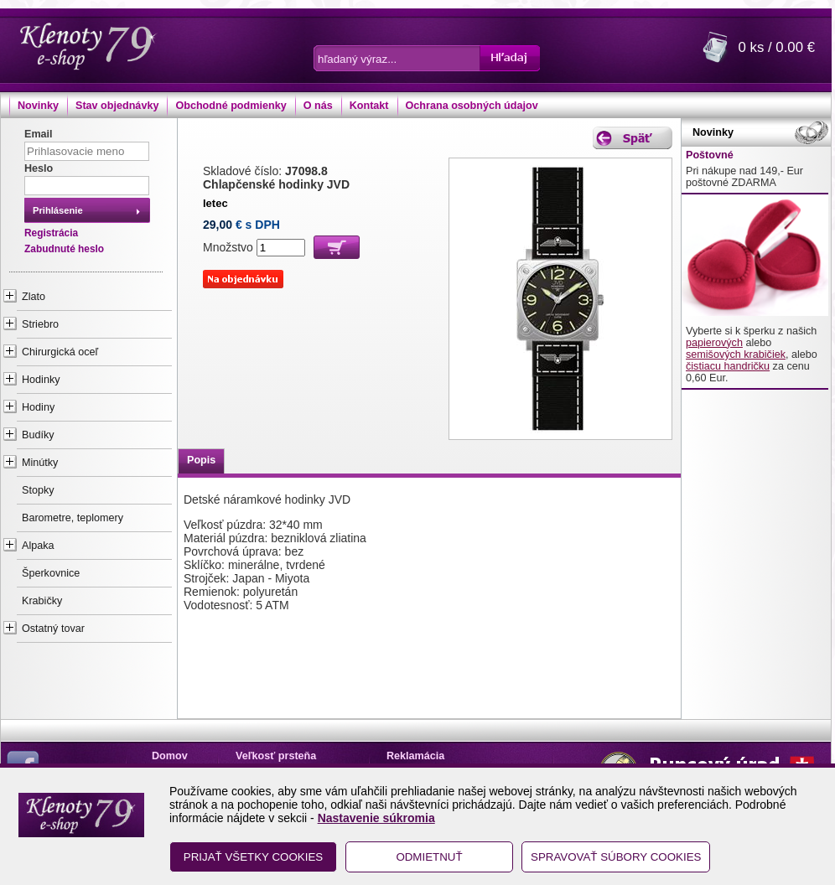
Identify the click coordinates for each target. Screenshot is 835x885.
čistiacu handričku (728, 366)
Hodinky (41, 380)
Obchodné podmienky (230, 105)
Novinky (38, 105)
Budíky (38, 435)
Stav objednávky (116, 105)
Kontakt (369, 105)
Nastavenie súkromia (376, 818)
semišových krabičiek (736, 354)
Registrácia (51, 233)
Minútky (40, 462)
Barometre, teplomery (72, 518)
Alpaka (38, 545)
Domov (170, 756)
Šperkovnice (51, 573)
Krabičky (42, 601)
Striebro (40, 324)
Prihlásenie (58, 210)
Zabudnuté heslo (64, 249)
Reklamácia (415, 756)
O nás (318, 105)
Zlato (33, 297)
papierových (714, 343)
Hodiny (38, 407)
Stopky (38, 490)
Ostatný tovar (53, 628)
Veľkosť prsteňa (276, 756)
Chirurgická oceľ (60, 352)
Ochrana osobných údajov (472, 105)
